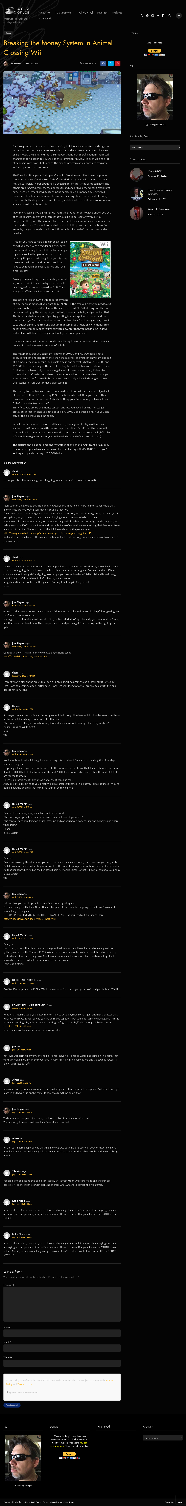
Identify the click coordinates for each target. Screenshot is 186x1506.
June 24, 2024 (155, 214)
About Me (45, 13)
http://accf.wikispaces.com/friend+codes (25, 656)
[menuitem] (45, 13)
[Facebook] (147, 15)
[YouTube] (157, 15)
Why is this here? (155, 42)
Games (8, 33)
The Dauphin (154, 171)
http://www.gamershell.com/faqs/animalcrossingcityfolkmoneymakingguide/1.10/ (47, 533)
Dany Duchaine (57, 1502)
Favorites (102, 13)
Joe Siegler (12, 63)
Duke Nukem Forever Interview (159, 192)
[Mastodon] (163, 15)
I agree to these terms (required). (22, 1392)
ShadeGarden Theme (39, 1502)
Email (7, 1342)
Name (7, 1327)
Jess (14, 706)
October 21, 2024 (156, 176)
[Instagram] (152, 15)
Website (7, 1357)
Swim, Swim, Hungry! (174, 1502)
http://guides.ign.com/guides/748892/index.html (29, 919)
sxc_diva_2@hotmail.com (17, 1026)
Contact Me (45, 18)
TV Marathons (63, 13)
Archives (117, 13)
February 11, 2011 (156, 199)
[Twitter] (142, 15)
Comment (9, 1285)
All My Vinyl (86, 13)
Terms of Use (24, 1384)
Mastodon (69, 1502)
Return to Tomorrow (158, 209)
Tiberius (17, 1171)
